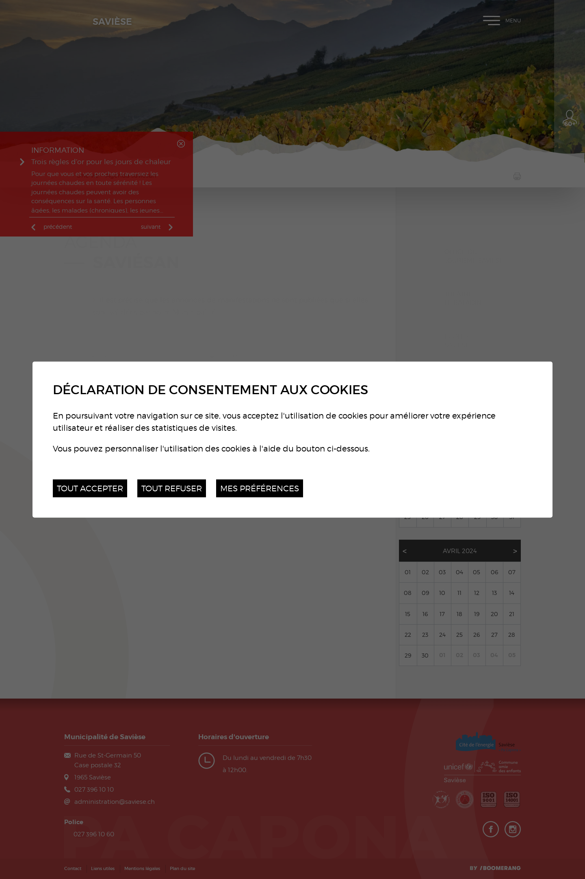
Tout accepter (90, 488)
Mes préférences (259, 488)
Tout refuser (171, 488)
